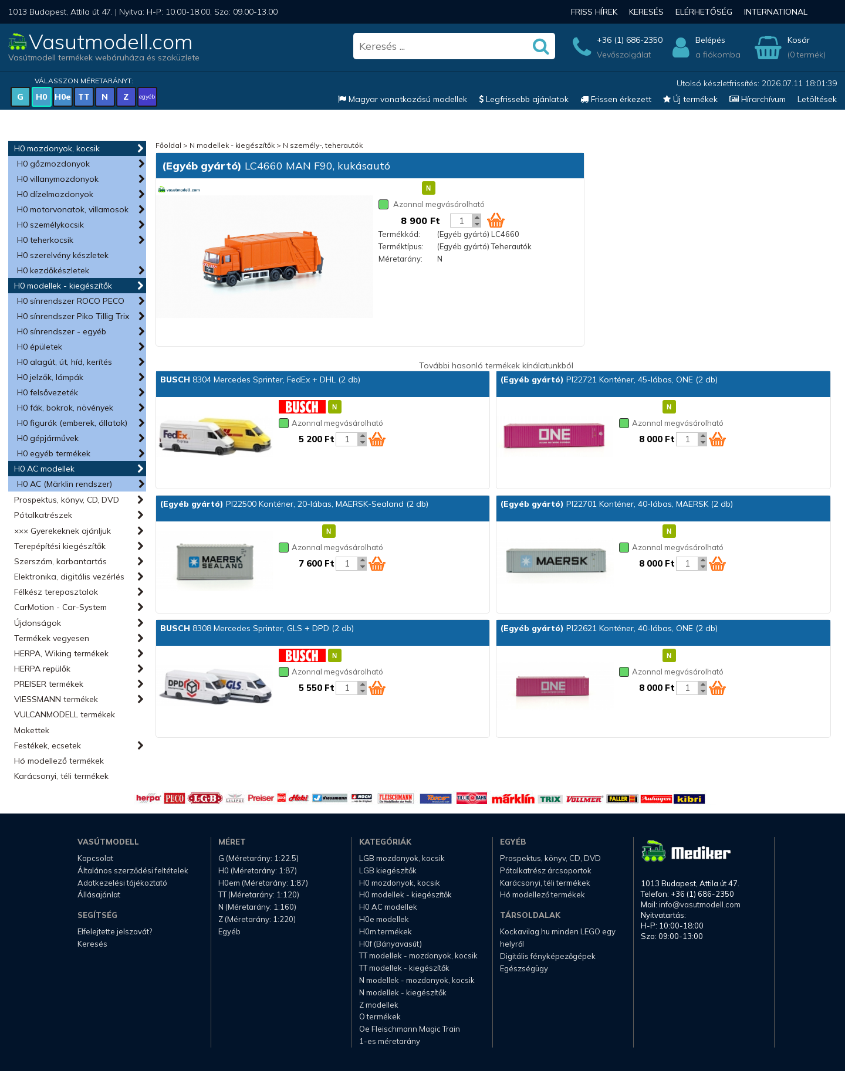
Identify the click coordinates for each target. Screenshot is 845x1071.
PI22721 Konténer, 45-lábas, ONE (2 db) (609, 379)
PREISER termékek (48, 684)
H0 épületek (39, 346)
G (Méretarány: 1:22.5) (258, 858)
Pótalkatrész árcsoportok (546, 870)
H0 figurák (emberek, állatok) (72, 423)
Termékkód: (399, 234)
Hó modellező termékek (59, 760)
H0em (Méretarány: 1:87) (263, 882)
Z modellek (378, 1004)
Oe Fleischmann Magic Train (409, 1028)
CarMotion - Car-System (60, 607)
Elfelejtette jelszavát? (114, 931)
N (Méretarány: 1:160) (257, 906)
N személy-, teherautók (323, 145)
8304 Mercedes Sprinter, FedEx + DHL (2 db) (260, 379)
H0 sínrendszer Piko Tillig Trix (73, 316)
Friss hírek (594, 11)
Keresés (646, 11)
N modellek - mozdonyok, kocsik (417, 980)
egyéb (147, 96)
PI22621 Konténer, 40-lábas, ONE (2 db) (609, 628)
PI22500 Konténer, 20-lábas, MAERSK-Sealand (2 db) (294, 504)
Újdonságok (37, 623)
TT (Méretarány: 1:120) (258, 894)
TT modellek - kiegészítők (404, 967)
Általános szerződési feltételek (132, 870)
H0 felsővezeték (47, 392)
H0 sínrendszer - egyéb (61, 331)
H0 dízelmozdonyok (55, 194)
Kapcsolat (95, 858)
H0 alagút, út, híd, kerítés (64, 362)
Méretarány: (400, 258)
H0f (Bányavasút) (390, 943)
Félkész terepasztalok (56, 592)
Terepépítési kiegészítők (60, 546)
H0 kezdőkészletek (53, 270)
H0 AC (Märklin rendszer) (64, 484)
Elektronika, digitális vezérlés (69, 576)
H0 (41, 96)
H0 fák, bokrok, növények (65, 407)
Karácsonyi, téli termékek (61, 776)
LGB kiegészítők (388, 870)
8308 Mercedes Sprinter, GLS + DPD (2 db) (257, 628)
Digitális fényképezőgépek (548, 956)
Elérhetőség (703, 11)
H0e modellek (384, 919)
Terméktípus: (401, 246)
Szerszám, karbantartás (60, 561)
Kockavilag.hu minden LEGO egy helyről (558, 937)
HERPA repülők (42, 668)
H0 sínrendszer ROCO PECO (70, 301)
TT (84, 96)
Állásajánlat (98, 894)
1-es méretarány (389, 1041)
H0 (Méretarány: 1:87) (257, 870)
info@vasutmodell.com (700, 904)
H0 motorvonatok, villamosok (73, 209)
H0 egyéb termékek (53, 453)
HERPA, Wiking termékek (61, 653)
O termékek (380, 1016)
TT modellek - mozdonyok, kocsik (418, 955)
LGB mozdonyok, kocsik (402, 858)
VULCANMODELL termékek (64, 714)
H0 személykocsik (50, 224)
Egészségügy (524, 968)
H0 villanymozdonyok (58, 179)
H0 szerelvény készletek (63, 255)
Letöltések (817, 99)
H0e (63, 96)
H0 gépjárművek (48, 438)
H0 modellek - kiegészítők (63, 285)
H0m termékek (385, 931)
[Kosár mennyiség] (461, 220)
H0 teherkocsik (45, 240)
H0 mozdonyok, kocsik (57, 148)
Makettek (31, 730)
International (775, 11)
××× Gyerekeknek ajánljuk (62, 531)
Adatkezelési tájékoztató (122, 882)
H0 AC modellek (44, 468)
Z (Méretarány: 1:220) (257, 919)
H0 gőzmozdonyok (53, 163)
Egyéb (229, 931)
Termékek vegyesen (51, 638)
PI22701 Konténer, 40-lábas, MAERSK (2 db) (617, 504)
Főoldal (168, 145)
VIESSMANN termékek (56, 699)
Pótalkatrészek (43, 515)
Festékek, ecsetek (47, 745)
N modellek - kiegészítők (232, 145)
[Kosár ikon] (496, 220)
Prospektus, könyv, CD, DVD (66, 499)
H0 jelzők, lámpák (50, 377)
